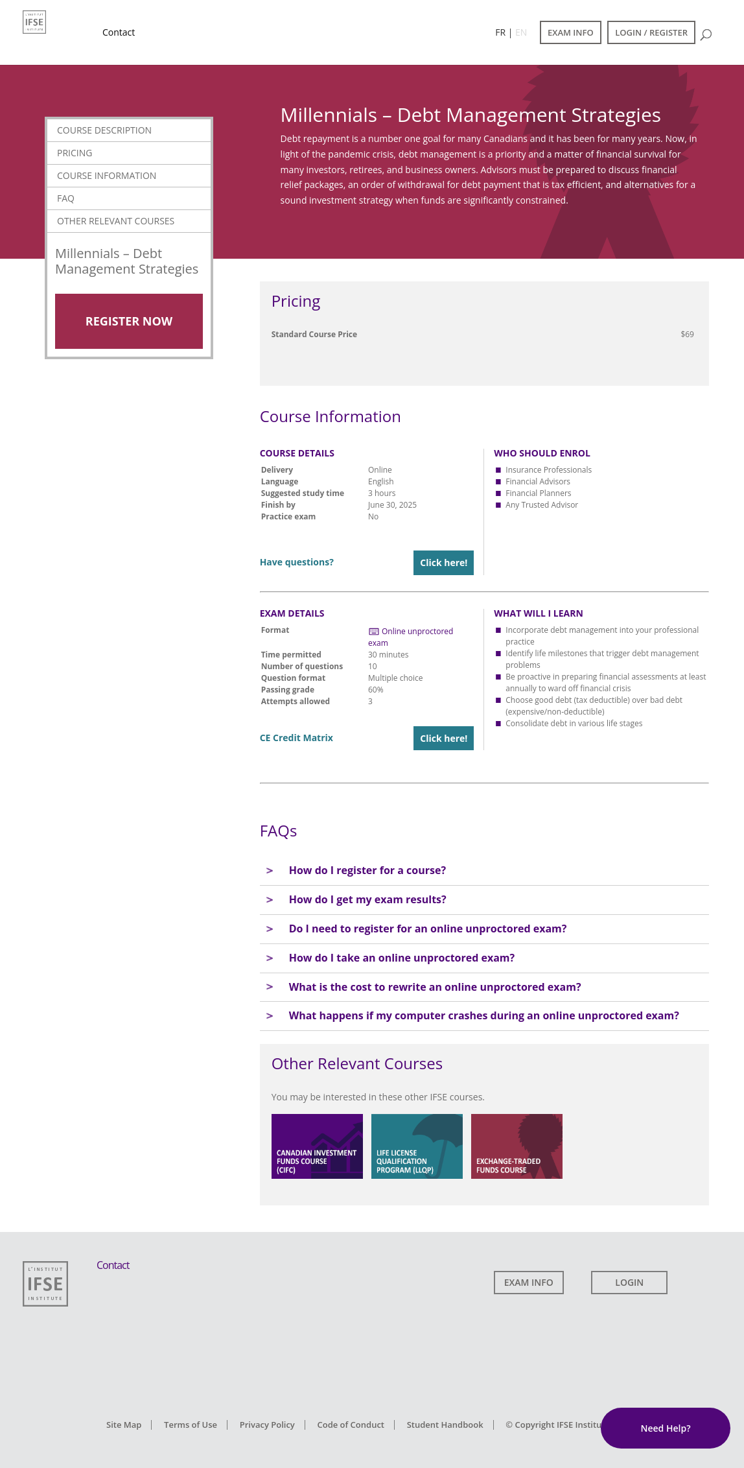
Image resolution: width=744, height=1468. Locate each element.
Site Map (123, 1424)
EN (521, 32)
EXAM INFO (571, 32)
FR (500, 32)
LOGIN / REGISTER (651, 32)
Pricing (74, 153)
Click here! (443, 562)
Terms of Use (190, 1424)
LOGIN (629, 1282)
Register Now (129, 321)
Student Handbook (445, 1424)
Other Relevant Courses (115, 221)
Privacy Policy (267, 1424)
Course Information (106, 175)
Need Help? (665, 1428)
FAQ (66, 198)
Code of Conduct (350, 1424)
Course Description (104, 130)
